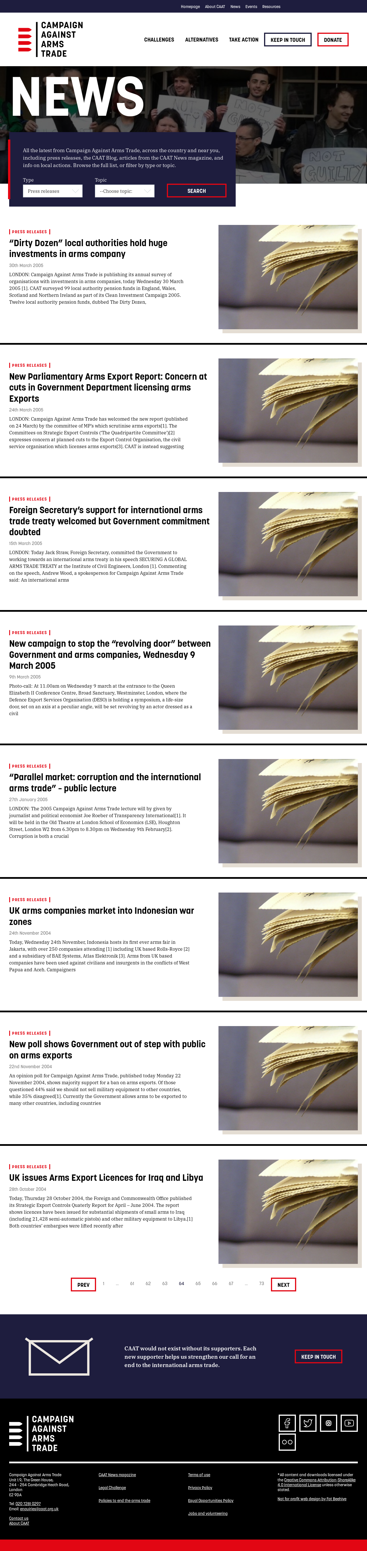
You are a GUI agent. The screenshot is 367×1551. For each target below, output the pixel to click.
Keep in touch (288, 39)
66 (214, 1283)
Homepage (190, 6)
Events (251, 6)
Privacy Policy (200, 1488)
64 (181, 1283)
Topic (101, 180)
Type (28, 180)
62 (148, 1283)
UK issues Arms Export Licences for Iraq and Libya (106, 1177)
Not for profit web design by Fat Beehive (312, 1498)
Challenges (159, 39)
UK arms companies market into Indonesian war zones (101, 916)
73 (261, 1283)
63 (164, 1283)
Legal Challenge (112, 1488)
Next (284, 1284)
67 (231, 1283)
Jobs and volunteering (208, 1514)
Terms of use (199, 1474)
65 (198, 1283)
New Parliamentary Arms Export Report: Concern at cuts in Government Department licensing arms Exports (108, 387)
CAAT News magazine (117, 1474)
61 (132, 1283)
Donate (333, 39)
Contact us (18, 1518)
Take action (244, 39)
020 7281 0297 (28, 1503)
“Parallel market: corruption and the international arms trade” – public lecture (105, 782)
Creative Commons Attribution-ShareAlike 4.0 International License (317, 1482)
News (235, 6)
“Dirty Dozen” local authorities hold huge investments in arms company (88, 248)
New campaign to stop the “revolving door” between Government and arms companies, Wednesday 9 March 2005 (110, 654)
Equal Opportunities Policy (210, 1501)
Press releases (29, 231)
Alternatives (201, 39)
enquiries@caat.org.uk (39, 1508)
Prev (83, 1284)
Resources (271, 6)
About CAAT (215, 6)
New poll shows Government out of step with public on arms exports (107, 1049)
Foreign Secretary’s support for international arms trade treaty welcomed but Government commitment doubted (109, 521)
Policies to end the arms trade (124, 1501)
